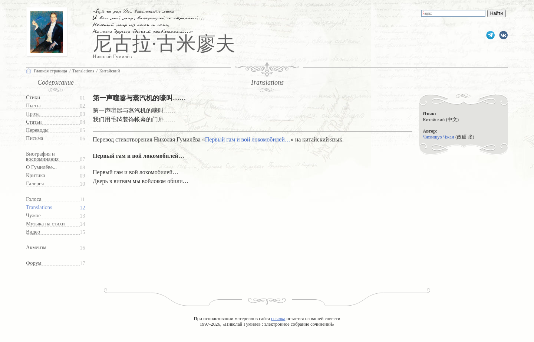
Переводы (37, 130)
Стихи (33, 97)
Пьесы (33, 105)
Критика (35, 175)
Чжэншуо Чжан (438, 137)
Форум (34, 263)
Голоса (34, 199)
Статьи (34, 122)
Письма (34, 138)
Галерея (35, 183)
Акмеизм (36, 247)
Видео (33, 232)
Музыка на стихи (45, 224)
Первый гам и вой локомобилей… (248, 139)
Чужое (33, 215)
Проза (33, 114)
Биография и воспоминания (42, 156)
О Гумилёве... (41, 167)
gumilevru (503, 35)
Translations (39, 207)
